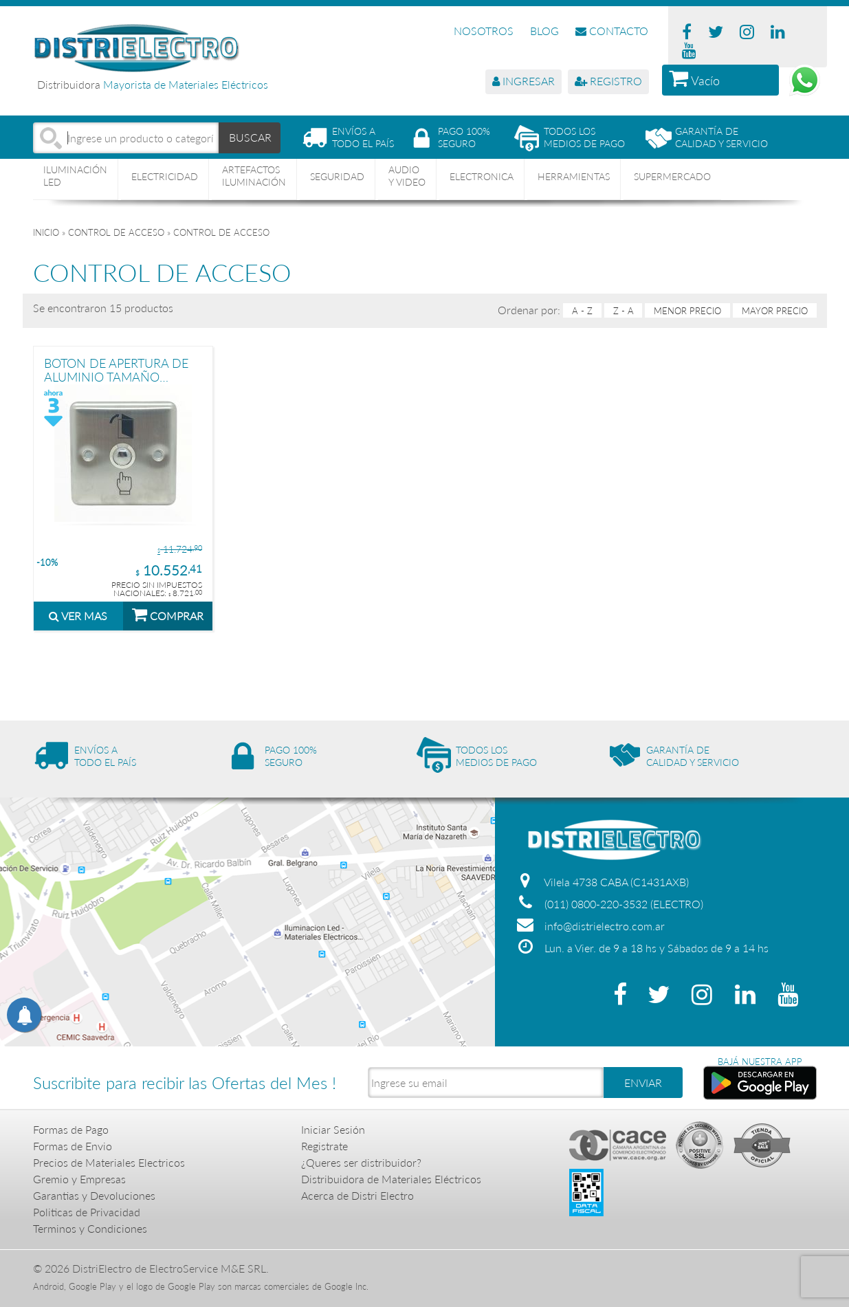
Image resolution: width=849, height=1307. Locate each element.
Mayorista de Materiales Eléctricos (185, 84)
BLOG (544, 30)
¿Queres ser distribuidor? (361, 1162)
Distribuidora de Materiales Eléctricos (391, 1178)
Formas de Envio (72, 1145)
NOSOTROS (484, 30)
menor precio (687, 310)
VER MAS (78, 615)
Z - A (623, 310)
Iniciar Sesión (333, 1129)
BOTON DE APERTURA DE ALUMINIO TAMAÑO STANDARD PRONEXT (116, 369)
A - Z (582, 310)
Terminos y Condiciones (90, 1228)
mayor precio (775, 310)
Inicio (46, 232)
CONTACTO (611, 30)
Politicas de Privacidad (86, 1211)
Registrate (324, 1145)
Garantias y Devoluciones (94, 1195)
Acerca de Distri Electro (357, 1195)
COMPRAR (167, 614)
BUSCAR (250, 137)
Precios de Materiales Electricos (109, 1162)
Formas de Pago (71, 1129)
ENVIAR (643, 1082)
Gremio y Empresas (79, 1178)
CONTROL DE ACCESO (116, 232)
